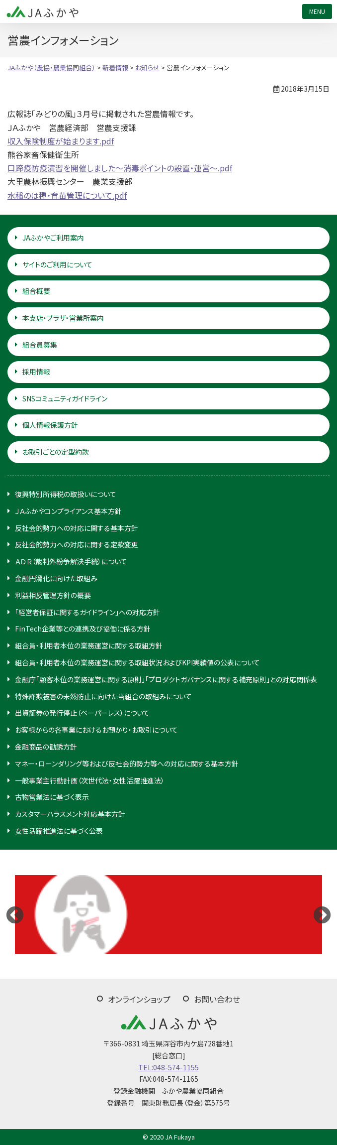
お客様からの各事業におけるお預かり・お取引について (96, 730)
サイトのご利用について (57, 264)
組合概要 (36, 291)
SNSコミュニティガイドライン (64, 398)
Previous (15, 914)
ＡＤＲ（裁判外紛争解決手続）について (71, 561)
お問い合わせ (217, 999)
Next (322, 914)
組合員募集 (39, 345)
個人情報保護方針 (50, 425)
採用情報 (36, 372)
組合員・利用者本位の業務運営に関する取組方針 (89, 645)
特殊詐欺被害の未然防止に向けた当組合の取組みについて (103, 696)
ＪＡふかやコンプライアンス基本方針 (68, 511)
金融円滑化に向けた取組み (56, 578)
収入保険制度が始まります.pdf (60, 141)
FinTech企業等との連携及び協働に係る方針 (83, 629)
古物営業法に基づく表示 (52, 797)
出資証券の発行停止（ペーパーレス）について (82, 713)
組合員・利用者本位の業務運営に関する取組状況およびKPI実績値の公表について (137, 662)
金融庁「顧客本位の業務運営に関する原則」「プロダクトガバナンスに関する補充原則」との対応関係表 (166, 679)
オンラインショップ (139, 999)
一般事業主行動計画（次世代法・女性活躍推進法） (90, 780)
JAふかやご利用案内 (53, 238)
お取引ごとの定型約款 (55, 452)
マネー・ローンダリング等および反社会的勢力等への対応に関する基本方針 (127, 763)
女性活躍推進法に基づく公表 (59, 831)
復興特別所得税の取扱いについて (65, 494)
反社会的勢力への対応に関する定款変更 (76, 544)
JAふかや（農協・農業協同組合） (42, 11)
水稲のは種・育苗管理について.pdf (67, 195)
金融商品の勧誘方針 (46, 747)
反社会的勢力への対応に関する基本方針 (76, 528)
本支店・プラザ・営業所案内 (63, 318)
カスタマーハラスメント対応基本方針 (70, 814)
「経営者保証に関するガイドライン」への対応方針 (87, 612)
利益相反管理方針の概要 (53, 595)
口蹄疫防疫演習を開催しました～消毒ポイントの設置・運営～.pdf (119, 168)
